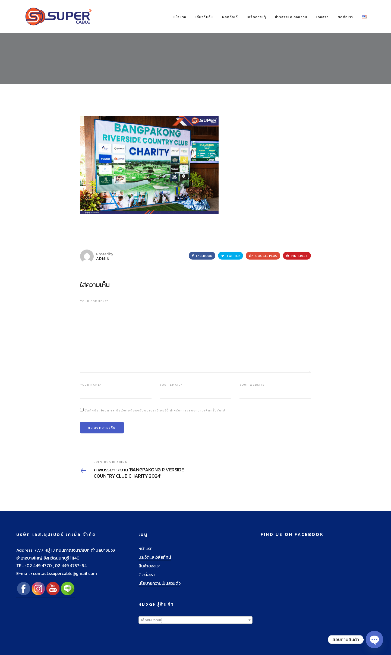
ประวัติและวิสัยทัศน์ (154, 557)
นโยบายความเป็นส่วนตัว (159, 583)
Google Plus (263, 256)
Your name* (91, 385)
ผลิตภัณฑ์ (230, 17)
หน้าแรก (180, 17)
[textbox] (195, 620)
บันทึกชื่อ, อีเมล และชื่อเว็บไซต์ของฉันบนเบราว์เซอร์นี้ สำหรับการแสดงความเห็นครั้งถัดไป (154, 410)
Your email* (171, 385)
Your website (252, 385)
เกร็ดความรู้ (256, 17)
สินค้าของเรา (149, 566)
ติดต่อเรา (345, 17)
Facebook (202, 256)
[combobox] (195, 620)
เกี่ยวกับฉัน (204, 17)
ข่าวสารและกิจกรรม (291, 17)
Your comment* (94, 301)
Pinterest (297, 256)
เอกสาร (322, 17)
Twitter (230, 256)
